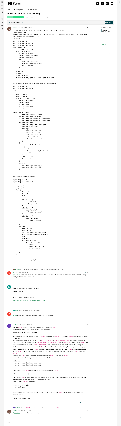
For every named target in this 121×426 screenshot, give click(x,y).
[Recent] (2, 5)
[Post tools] (86, 264)
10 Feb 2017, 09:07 (24, 286)
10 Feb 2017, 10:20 (24, 313)
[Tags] (2, 8)
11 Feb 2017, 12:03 (27, 325)
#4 (87, 313)
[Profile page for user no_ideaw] (9, 29)
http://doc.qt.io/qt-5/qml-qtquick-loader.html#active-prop (29, 301)
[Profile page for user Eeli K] (9, 273)
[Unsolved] (2, 29)
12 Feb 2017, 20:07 (26, 410)
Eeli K (14, 272)
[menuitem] (118, 2)
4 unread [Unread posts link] (104, 44)
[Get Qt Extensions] (2, 25)
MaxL (14, 286)
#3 (87, 286)
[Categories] (2, 2)
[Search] (2, 22)
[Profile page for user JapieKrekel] (9, 326)
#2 (87, 272)
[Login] (118, 2)
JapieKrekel (15, 325)
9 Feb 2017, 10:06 (26, 28)
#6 (87, 410)
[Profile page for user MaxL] (9, 287)
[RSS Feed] (22, 22)
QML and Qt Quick (18, 17)
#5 (87, 325)
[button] (2, 424)
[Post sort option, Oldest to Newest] (14, 22)
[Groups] (2, 18)
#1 (87, 28)
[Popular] (2, 12)
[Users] (2, 15)
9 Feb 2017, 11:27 (24, 272)
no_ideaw (15, 28)
